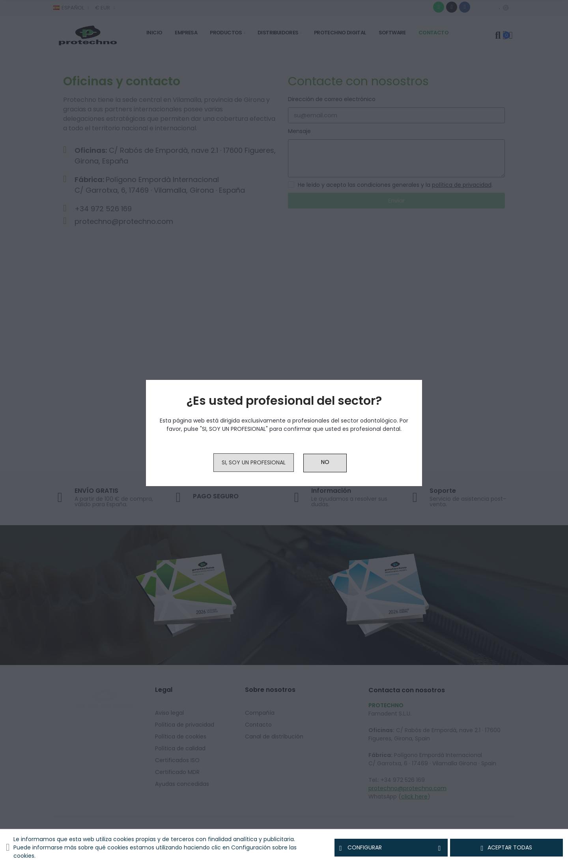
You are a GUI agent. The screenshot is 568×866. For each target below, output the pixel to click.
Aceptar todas (506, 847)
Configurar (391, 847)
